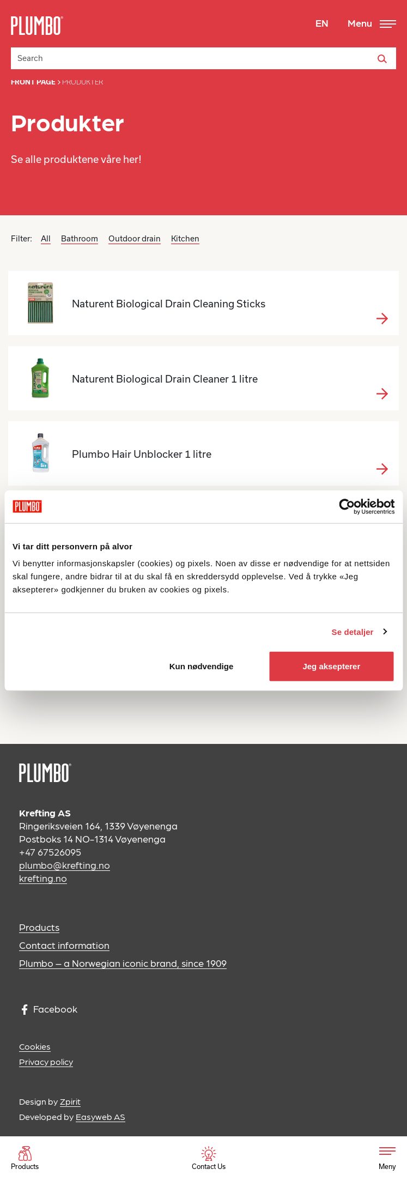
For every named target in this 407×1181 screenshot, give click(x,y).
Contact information (64, 944)
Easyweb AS (100, 1116)
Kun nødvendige (201, 666)
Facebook (49, 1009)
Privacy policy (46, 1061)
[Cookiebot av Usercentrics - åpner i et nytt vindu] (346, 506)
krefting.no (43, 877)
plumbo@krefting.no (64, 864)
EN (322, 22)
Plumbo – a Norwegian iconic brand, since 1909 (123, 962)
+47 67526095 (50, 851)
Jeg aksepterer (331, 666)
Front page (33, 82)
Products (39, 926)
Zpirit (70, 1101)
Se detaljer (353, 631)
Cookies (35, 1046)
